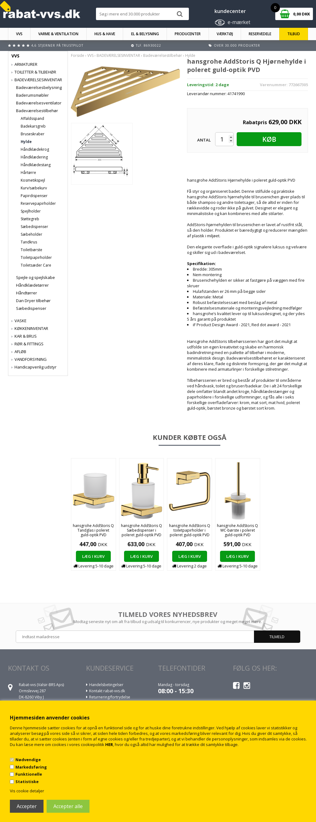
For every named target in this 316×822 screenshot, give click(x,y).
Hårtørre (28, 172)
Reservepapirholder (38, 203)
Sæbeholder (31, 234)
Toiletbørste (31, 249)
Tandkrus (29, 242)
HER (109, 744)
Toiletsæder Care (36, 265)
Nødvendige (28, 759)
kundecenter (230, 11)
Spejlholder (31, 211)
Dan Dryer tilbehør (33, 300)
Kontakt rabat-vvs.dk (107, 690)
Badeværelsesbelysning (39, 87)
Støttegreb (30, 218)
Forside (77, 55)
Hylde (26, 141)
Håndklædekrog (35, 149)
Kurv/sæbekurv (34, 188)
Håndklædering (34, 157)
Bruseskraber (32, 134)
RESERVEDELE (260, 33)
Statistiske (27, 781)
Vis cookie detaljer (27, 791)
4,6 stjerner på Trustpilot (57, 45)
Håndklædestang (36, 164)
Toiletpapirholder (36, 257)
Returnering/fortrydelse (109, 697)
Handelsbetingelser (106, 684)
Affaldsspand (32, 118)
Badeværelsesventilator (38, 103)
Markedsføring (31, 767)
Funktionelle (28, 774)
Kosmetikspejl (33, 180)
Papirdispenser (34, 195)
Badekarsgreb (33, 126)
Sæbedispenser (34, 226)
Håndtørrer (26, 293)
